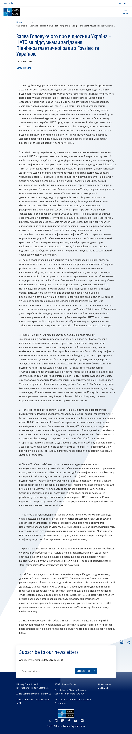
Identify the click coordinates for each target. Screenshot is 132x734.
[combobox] (123, 3)
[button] (123, 3)
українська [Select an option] (24, 68)
